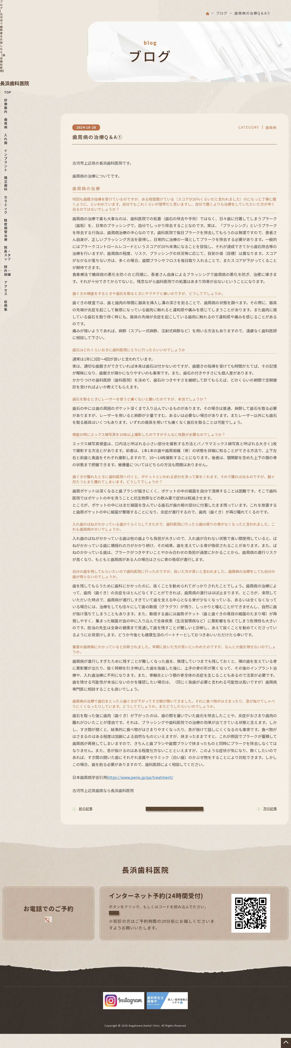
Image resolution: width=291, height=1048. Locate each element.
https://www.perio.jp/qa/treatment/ (140, 777)
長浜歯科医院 (20, 17)
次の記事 (267, 810)
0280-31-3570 (30, 182)
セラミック (163, 987)
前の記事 (82, 810)
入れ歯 (79, 987)
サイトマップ (168, 993)
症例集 (141, 993)
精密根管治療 (194, 987)
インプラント (107, 987)
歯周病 (58, 987)
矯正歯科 (136, 987)
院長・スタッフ (229, 987)
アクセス (118, 993)
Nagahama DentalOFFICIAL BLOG (29, 236)
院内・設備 (263, 987)
